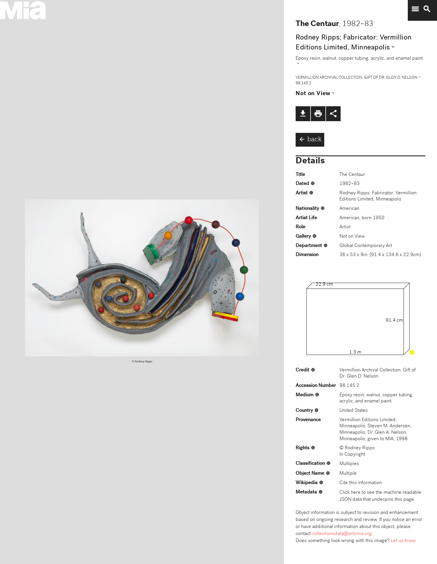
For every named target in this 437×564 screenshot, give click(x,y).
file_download (303, 113)
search (426, 9)
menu (415, 9)
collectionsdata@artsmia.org (342, 534)
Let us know (403, 541)
